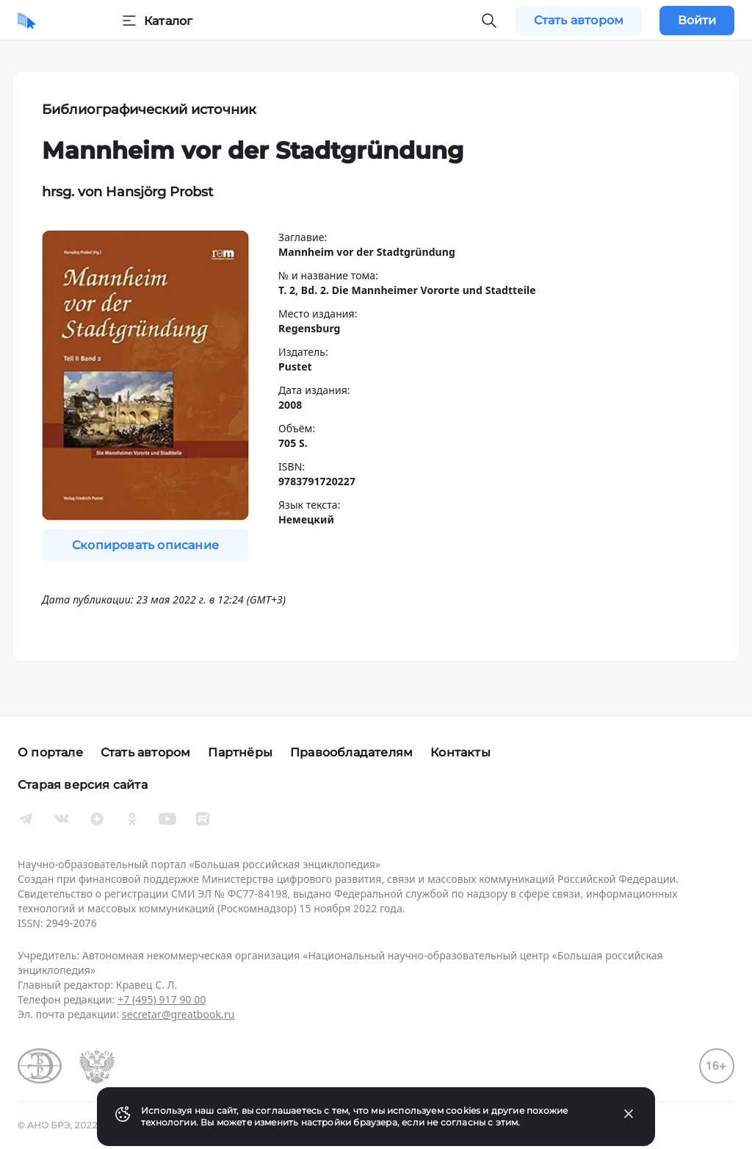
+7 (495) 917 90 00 (162, 999)
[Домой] (27, 20)
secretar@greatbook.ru (178, 1014)
